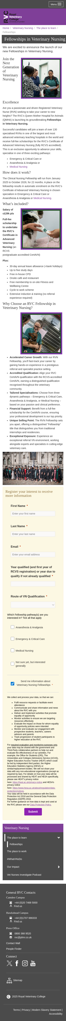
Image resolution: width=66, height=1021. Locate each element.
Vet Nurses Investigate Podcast (24, 874)
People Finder (13, 948)
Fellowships (16, 844)
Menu (56, 4)
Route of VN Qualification (28, 596)
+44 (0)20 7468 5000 (25, 902)
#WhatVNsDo (14, 859)
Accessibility (55, 1013)
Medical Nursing (19, 166)
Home (6, 28)
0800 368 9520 (22, 933)
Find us (18, 906)
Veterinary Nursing (23, 28)
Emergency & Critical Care (30, 639)
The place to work (17, 851)
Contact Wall (13, 943)
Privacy (26, 1009)
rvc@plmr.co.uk (23, 937)
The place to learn (46, 28)
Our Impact (13, 866)
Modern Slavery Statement (46, 1009)
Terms (16, 1009)
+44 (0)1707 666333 (25, 918)
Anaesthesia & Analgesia (29, 627)
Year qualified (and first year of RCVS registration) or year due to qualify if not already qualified (33, 572)
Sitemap (14, 980)
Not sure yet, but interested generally (30, 664)
